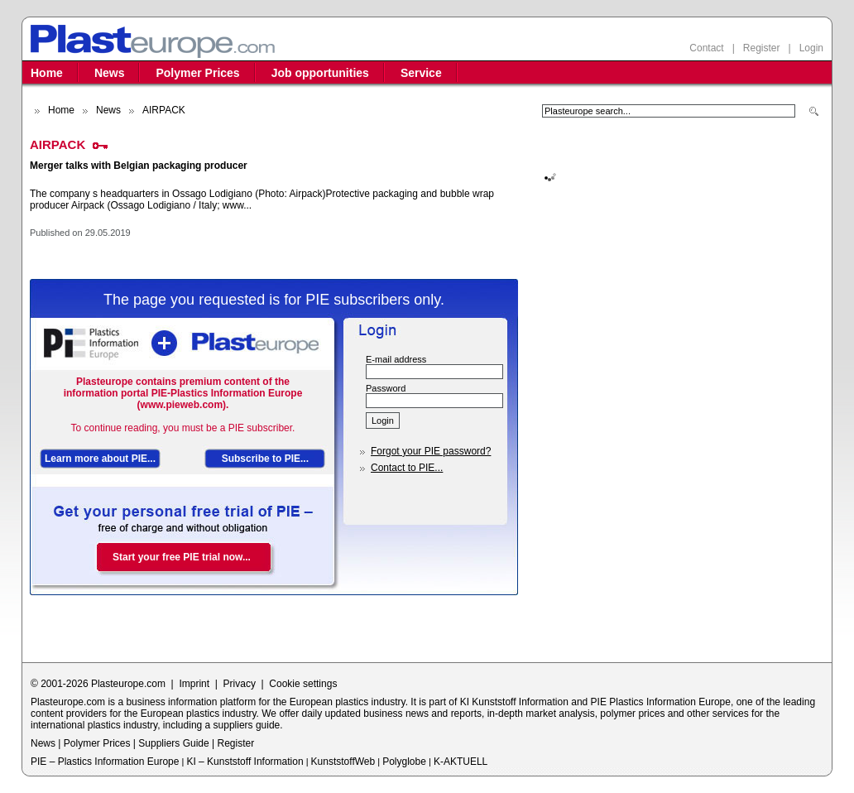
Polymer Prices (197, 72)
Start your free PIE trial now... (182, 557)
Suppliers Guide (173, 743)
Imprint (194, 684)
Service (421, 72)
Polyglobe (404, 761)
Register (761, 48)
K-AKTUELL (460, 761)
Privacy (239, 684)
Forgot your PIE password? (431, 451)
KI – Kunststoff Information (244, 761)
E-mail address (396, 359)
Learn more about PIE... (100, 458)
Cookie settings (303, 684)
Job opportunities (320, 72)
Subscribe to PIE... (265, 458)
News (109, 72)
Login (811, 48)
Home (47, 72)
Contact (706, 48)
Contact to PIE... (407, 467)
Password (385, 388)
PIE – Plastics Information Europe (105, 761)
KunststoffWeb (343, 761)
